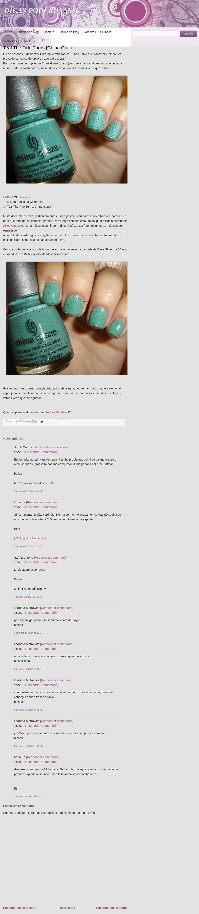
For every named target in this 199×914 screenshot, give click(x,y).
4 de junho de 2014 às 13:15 (28, 710)
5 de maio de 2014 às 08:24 (28, 491)
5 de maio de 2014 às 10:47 (28, 546)
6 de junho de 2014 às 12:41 (28, 796)
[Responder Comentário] (41, 452)
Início (8, 32)
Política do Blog (68, 32)
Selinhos (106, 32)
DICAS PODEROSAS (38, 10)
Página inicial (66, 907)
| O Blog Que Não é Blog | (31, 538)
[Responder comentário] (51, 447)
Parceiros (89, 32)
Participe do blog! (28, 32)
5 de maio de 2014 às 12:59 (28, 597)
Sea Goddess (59, 412)
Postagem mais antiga (111, 907)
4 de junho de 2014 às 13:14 (28, 633)
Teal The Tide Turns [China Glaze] (39, 47)
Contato (49, 32)
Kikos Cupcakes (13, 225)
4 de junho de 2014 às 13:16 (28, 746)
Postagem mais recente (19, 907)
